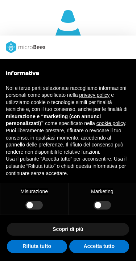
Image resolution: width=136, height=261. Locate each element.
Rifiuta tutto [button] (36, 246)
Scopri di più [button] (68, 229)
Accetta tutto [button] (99, 246)
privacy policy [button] (94, 95)
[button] (126, 47)
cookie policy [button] (110, 123)
